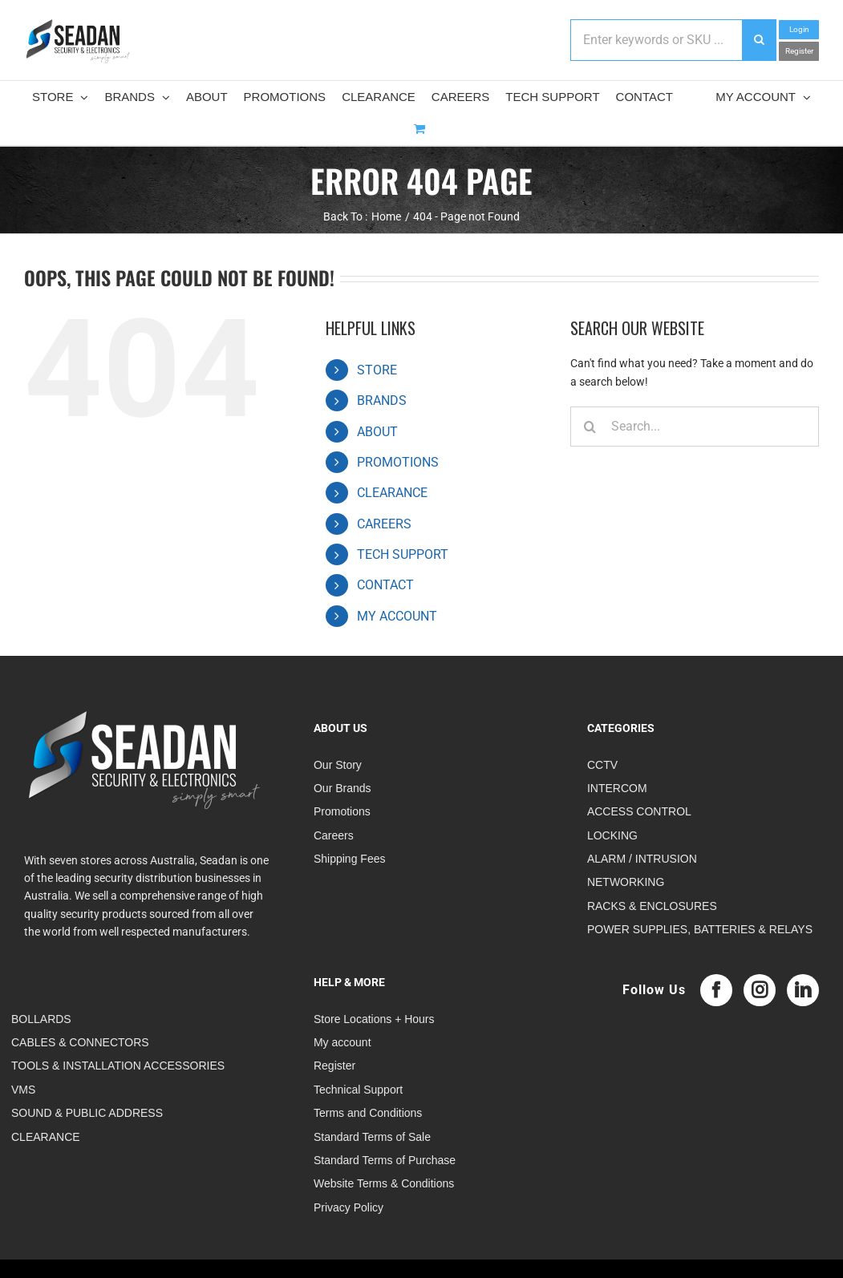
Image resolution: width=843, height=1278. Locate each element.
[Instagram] (760, 990)
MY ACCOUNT (397, 616)
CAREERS (384, 524)
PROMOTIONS (398, 462)
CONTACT (385, 584)
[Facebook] (716, 990)
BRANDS (382, 400)
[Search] (590, 426)
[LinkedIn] (803, 990)
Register (799, 51)
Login (799, 29)
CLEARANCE (392, 492)
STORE (377, 370)
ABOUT (377, 431)
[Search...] (694, 426)
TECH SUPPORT (402, 554)
